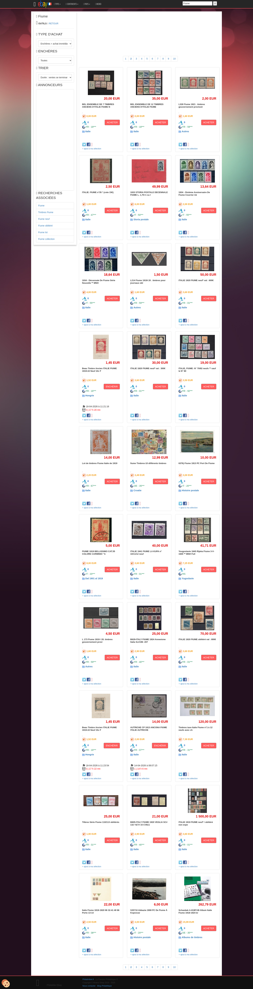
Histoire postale (190, 490)
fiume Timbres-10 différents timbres (148, 463)
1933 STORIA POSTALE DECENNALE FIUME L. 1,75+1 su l (149, 193)
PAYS (86, 4)
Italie (87, 131)
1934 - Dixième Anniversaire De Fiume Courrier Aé (194, 193)
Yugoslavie (188, 578)
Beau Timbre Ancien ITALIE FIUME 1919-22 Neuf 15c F (99, 728)
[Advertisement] (55, 140)
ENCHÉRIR (112, 386)
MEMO (98, 4)
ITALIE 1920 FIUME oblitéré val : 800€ (197, 639)
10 (174, 58)
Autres (185, 131)
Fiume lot (43, 232)
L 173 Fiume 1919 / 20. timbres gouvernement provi (97, 640)
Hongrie (89, 395)
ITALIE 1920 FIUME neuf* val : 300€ (147, 368)
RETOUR (53, 23)
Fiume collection (46, 239)
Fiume (41, 205)
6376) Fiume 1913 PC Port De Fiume (197, 463)
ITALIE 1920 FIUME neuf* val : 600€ (196, 280)
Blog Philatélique (104, 986)
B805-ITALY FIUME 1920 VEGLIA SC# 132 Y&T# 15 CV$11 (148, 823)
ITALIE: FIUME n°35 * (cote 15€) (98, 192)
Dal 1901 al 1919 (94, 578)
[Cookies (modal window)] (5, 983)
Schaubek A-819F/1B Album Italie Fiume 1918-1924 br (195, 911)
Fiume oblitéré (45, 225)
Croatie (137, 490)
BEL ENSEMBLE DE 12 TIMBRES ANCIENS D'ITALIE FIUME (146, 105)
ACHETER (112, 122)
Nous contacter (89, 986)
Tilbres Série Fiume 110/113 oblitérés (100, 822)
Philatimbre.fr (88, 979)
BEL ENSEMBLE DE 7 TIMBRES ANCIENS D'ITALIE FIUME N (98, 105)
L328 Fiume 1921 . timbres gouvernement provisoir (192, 105)
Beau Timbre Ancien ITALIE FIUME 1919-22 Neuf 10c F (99, 369)
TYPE (57, 4)
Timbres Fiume (45, 212)
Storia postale (141, 219)
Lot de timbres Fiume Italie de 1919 (99, 463)
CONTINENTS (72, 4)
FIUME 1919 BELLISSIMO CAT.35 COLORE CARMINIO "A (98, 552)
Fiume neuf (44, 219)
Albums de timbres (192, 937)
